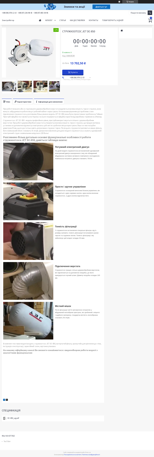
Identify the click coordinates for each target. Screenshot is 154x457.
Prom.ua (88, 452)
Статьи (62, 20)
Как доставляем (77, 20)
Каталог (49, 20)
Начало (40, 20)
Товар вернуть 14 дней (112, 20)
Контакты (93, 20)
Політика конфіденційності (91, 455)
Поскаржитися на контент (72, 455)
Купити (74, 72)
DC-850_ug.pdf (13, 418)
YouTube (7, 441)
